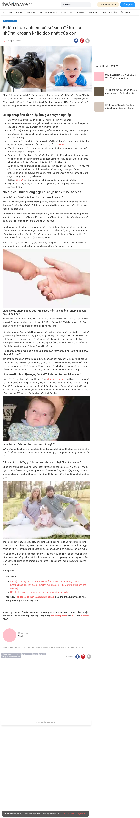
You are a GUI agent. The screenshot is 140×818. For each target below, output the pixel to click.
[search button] (88, 4)
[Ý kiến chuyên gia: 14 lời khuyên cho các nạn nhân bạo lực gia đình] (116, 90)
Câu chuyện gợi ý (106, 65)
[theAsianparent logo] (17, 4)
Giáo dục (77, 12)
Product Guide (108, 4)
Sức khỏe (89, 12)
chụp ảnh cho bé (55, 378)
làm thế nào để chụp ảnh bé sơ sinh (33, 653)
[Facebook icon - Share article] (76, 40)
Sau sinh (29, 12)
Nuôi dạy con (64, 12)
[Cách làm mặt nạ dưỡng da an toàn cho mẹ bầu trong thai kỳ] (116, 106)
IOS (74, 615)
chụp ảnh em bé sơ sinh (10, 653)
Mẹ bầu (19, 12)
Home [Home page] (5, 646)
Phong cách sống (104, 12)
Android (85, 615)
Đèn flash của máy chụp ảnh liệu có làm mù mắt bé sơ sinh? (39, 591)
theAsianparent (59, 615)
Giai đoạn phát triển (45, 12)
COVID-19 (7, 12)
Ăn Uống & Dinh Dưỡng (125, 12)
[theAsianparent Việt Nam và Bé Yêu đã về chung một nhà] (116, 75)
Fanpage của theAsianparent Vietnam (35, 596)
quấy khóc (59, 144)
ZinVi (20, 635)
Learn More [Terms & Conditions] (69, 814)
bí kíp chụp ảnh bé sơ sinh (11, 656)
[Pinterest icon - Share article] (82, 40)
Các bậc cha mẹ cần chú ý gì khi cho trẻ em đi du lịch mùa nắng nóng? (44, 580)
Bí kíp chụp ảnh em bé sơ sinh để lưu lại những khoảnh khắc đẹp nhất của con (54, 646)
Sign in (128, 4)
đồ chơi (19, 179)
